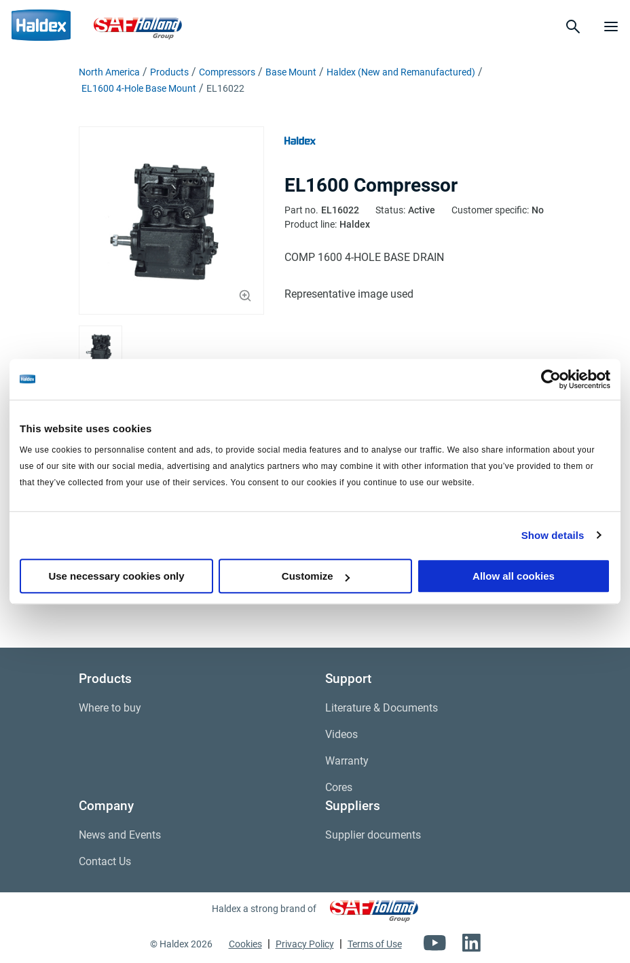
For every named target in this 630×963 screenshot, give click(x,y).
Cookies (245, 944)
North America (109, 72)
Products (169, 72)
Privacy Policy (305, 944)
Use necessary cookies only (116, 576)
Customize (316, 576)
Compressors (227, 72)
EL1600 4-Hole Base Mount (138, 88)
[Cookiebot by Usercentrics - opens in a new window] (551, 379)
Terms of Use (375, 944)
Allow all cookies (513, 576)
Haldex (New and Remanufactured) (401, 72)
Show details (553, 535)
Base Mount (290, 72)
